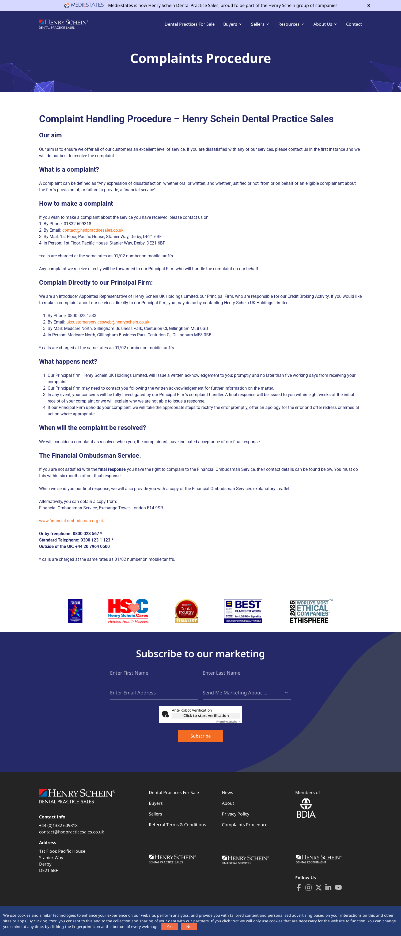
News (227, 792)
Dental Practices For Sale (190, 24)
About (228, 803)
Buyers (156, 803)
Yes (170, 926)
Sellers (155, 814)
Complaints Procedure (244, 825)
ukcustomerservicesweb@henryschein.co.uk (107, 322)
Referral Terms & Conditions (177, 825)
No (188, 926)
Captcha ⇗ (228, 721)
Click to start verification (206, 715)
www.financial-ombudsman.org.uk (71, 520)
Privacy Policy (235, 814)
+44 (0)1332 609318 (58, 825)
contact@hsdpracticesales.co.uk (92, 230)
